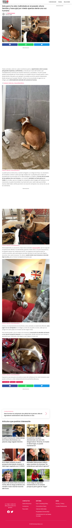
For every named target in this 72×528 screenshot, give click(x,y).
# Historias (19, 382)
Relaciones (67, 2)
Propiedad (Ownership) (42, 511)
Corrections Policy (41, 506)
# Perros (12, 382)
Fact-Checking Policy (42, 503)
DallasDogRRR (36, 247)
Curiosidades (52, 2)
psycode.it (25, 509)
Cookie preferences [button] (61, 506)
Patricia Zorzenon (11, 13)
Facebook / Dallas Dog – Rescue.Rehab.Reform (14, 83)
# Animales (5, 382)
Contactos (25, 506)
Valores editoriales (41, 509)
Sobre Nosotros (26, 503)
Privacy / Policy (60, 503)
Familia (60, 2)
